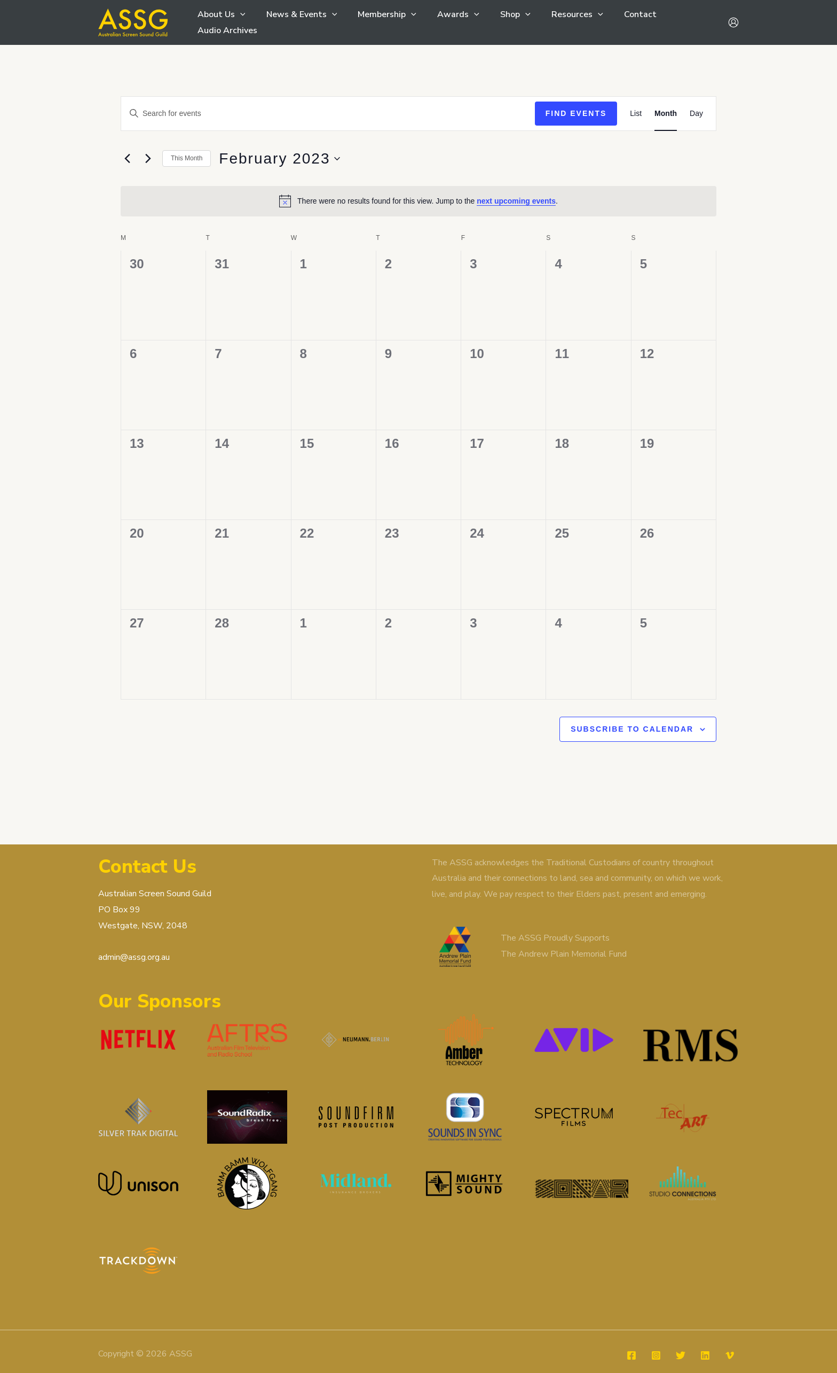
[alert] (418, 201)
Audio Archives (679, 22)
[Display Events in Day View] (696, 113)
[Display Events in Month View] (665, 113)
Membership (378, 22)
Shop (499, 22)
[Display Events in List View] (636, 113)
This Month (186, 158)
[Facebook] (631, 1334)
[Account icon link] (733, 22)
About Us (220, 22)
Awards (445, 22)
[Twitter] (681, 1334)
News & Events (296, 22)
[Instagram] (656, 1334)
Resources (556, 22)
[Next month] (147, 158)
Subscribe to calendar (632, 729)
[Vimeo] (730, 1334)
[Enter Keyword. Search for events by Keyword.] (328, 113)
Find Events (576, 113)
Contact (615, 22)
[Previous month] (127, 158)
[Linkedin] (705, 1334)
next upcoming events (516, 201)
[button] (238, 22)
